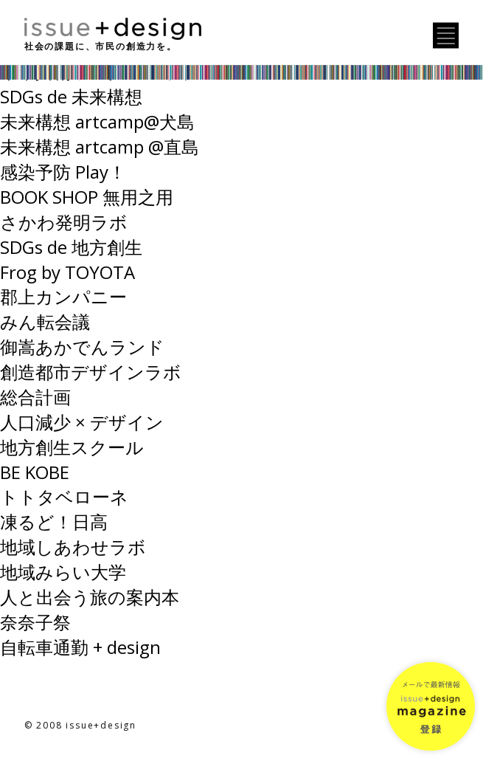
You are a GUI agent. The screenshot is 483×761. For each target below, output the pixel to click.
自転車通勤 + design (80, 647)
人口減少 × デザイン (82, 422)
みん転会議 (45, 321)
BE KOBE (34, 472)
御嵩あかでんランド (82, 346)
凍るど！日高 (54, 521)
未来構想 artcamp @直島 (99, 146)
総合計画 (35, 397)
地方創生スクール (72, 447)
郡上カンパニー (63, 296)
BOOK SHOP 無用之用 (86, 197)
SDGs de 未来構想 (71, 96)
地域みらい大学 (63, 571)
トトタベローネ (64, 496)
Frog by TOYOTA (67, 272)
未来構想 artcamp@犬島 (97, 121)
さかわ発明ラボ (64, 222)
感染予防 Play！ (63, 171)
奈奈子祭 (35, 622)
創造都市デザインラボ (90, 371)
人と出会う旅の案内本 (89, 597)
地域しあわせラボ (73, 546)
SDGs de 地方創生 (71, 247)
